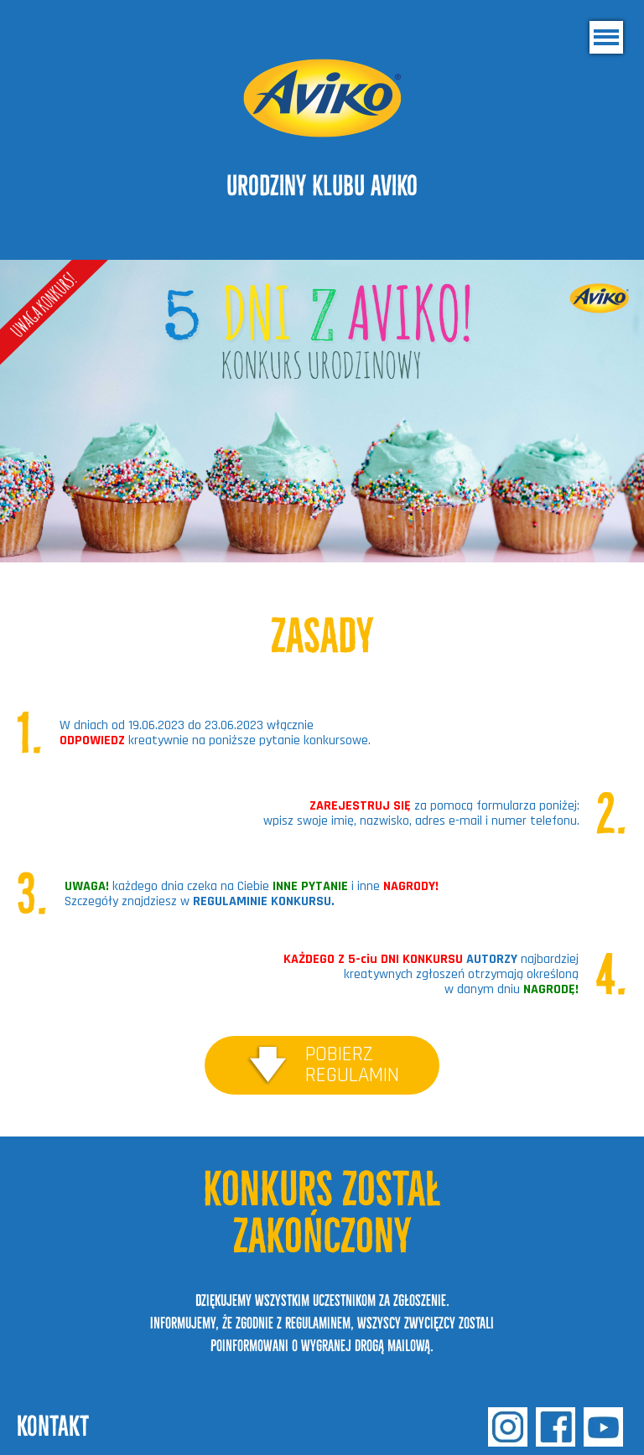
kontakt (53, 1426)
